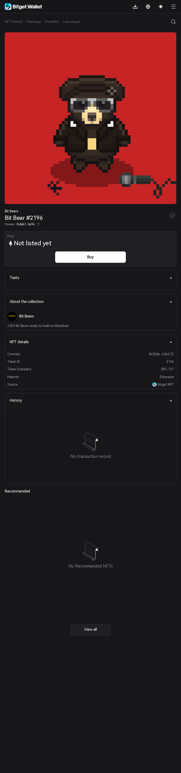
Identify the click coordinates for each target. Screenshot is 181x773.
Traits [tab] (91, 278)
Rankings (34, 22)
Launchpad (71, 22)
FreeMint (51, 22)
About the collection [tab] (91, 301)
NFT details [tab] (91, 342)
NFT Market (14, 22)
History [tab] (91, 400)
